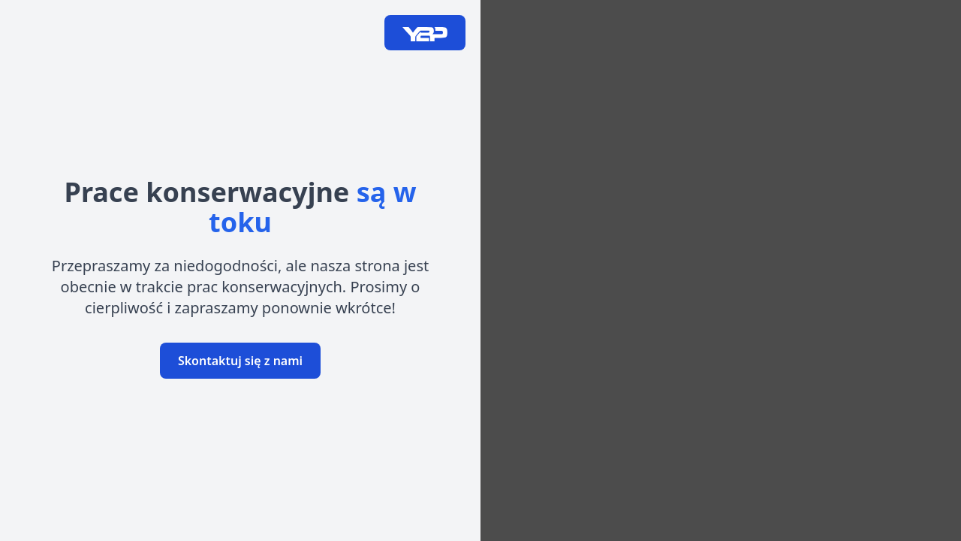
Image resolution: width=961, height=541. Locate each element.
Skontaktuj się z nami (240, 360)
